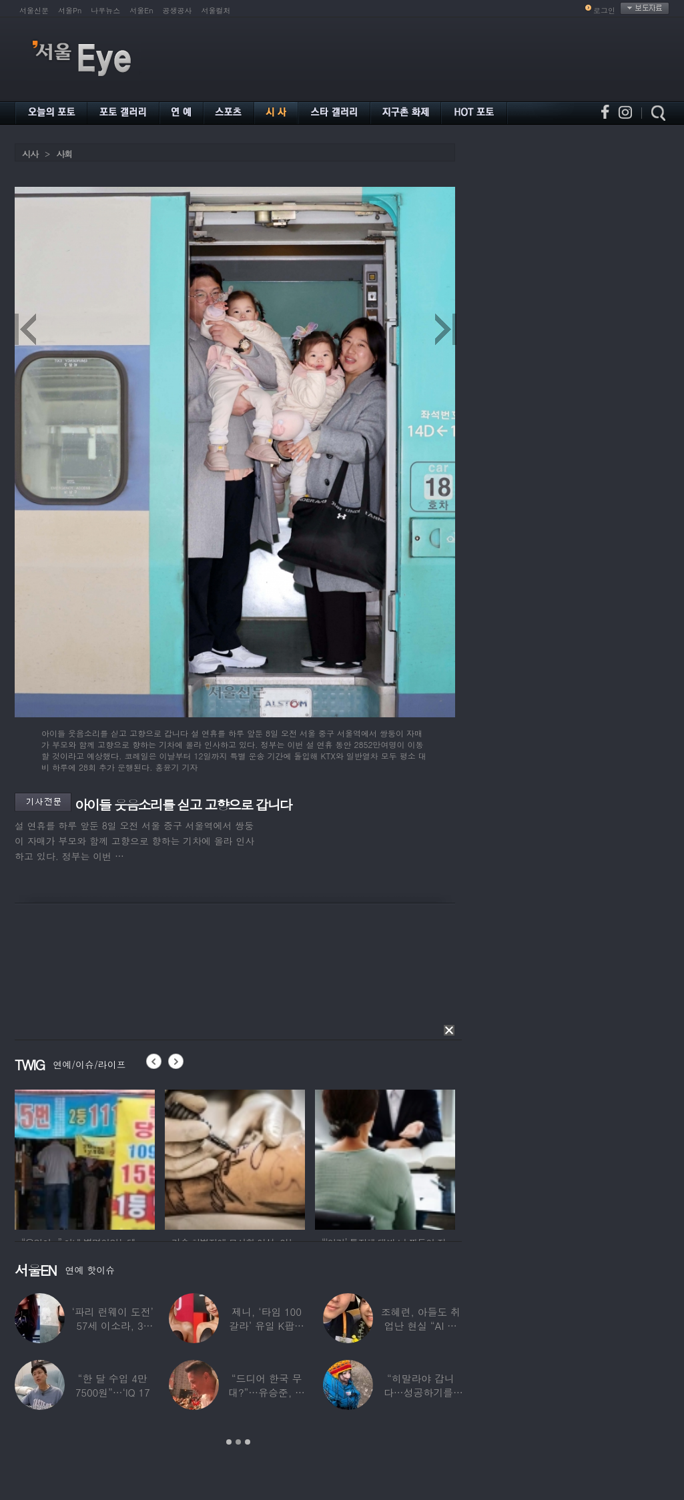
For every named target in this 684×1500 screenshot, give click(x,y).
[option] (85, 1157)
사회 (64, 153)
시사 (30, 153)
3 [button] (247, 1442)
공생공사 (177, 10)
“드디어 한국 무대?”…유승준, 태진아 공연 (266, 1392)
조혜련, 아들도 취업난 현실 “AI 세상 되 (420, 1325)
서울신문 (34, 10)
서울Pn (69, 10)
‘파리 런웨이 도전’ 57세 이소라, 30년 (112, 1325)
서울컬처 (216, 10)
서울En (141, 10)
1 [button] (229, 1442)
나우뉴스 (105, 10)
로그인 (604, 10)
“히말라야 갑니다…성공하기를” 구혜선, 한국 (421, 1392)
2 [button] (238, 1442)
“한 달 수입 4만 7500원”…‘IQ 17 (112, 1385)
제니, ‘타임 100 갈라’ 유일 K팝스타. (266, 1325)
